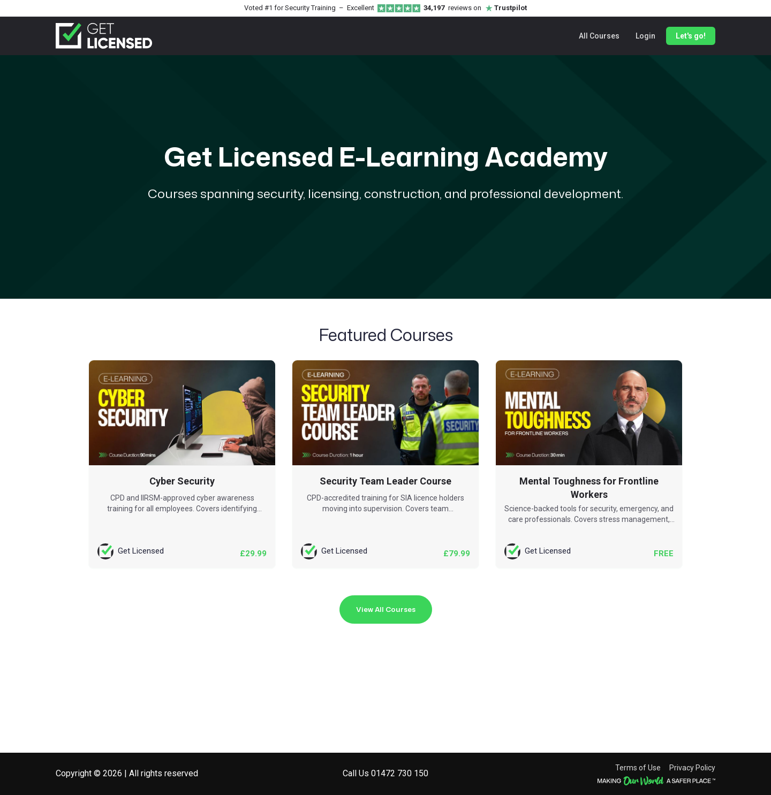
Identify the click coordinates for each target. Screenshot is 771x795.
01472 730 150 (399, 773)
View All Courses (385, 609)
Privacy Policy (692, 767)
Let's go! (691, 36)
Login (645, 36)
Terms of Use (638, 767)
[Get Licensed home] (104, 36)
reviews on (475, 8)
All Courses (599, 36)
